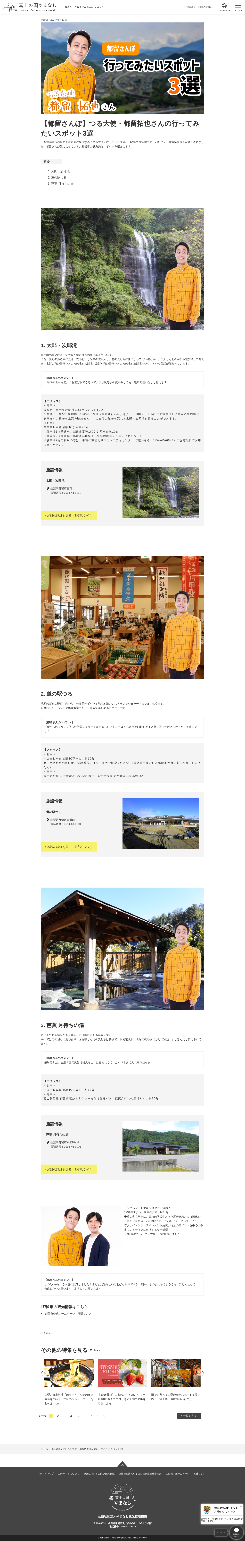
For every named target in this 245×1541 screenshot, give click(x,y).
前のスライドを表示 (42, 1373)
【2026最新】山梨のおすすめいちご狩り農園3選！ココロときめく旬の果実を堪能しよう (122, 1399)
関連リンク (200, 1473)
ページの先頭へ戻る (122, 1464)
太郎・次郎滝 (60, 171)
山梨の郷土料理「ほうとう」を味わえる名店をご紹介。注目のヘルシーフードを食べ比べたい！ (68, 1399)
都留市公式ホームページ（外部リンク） (69, 1313)
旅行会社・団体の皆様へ (199, 7)
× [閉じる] (241, 1506)
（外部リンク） (69, 515)
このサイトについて (68, 1473)
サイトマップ (46, 1473)
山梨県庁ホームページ (178, 1473)
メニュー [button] (238, 10)
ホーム (44, 1449)
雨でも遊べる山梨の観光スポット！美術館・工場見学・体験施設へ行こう (175, 1397)
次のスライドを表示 (203, 1373)
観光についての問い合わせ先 (99, 1473)
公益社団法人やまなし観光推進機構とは (140, 1473)
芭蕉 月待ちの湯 (62, 183)
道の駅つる (59, 177)
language (224, 10)
